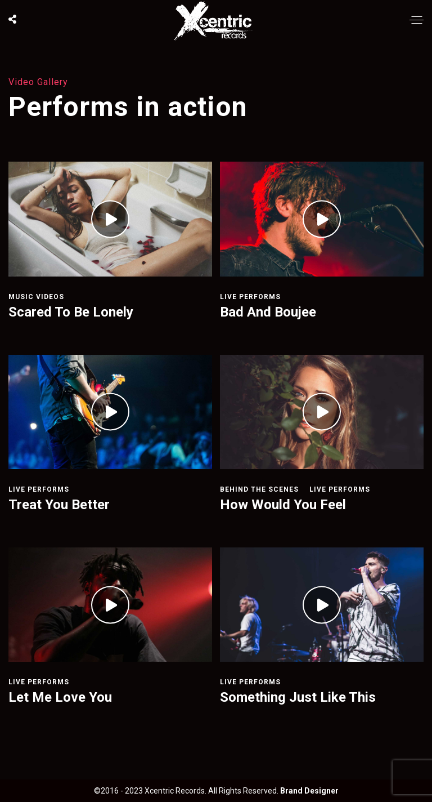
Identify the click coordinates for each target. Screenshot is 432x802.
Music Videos (36, 297)
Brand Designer (309, 790)
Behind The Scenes (259, 489)
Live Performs (250, 297)
